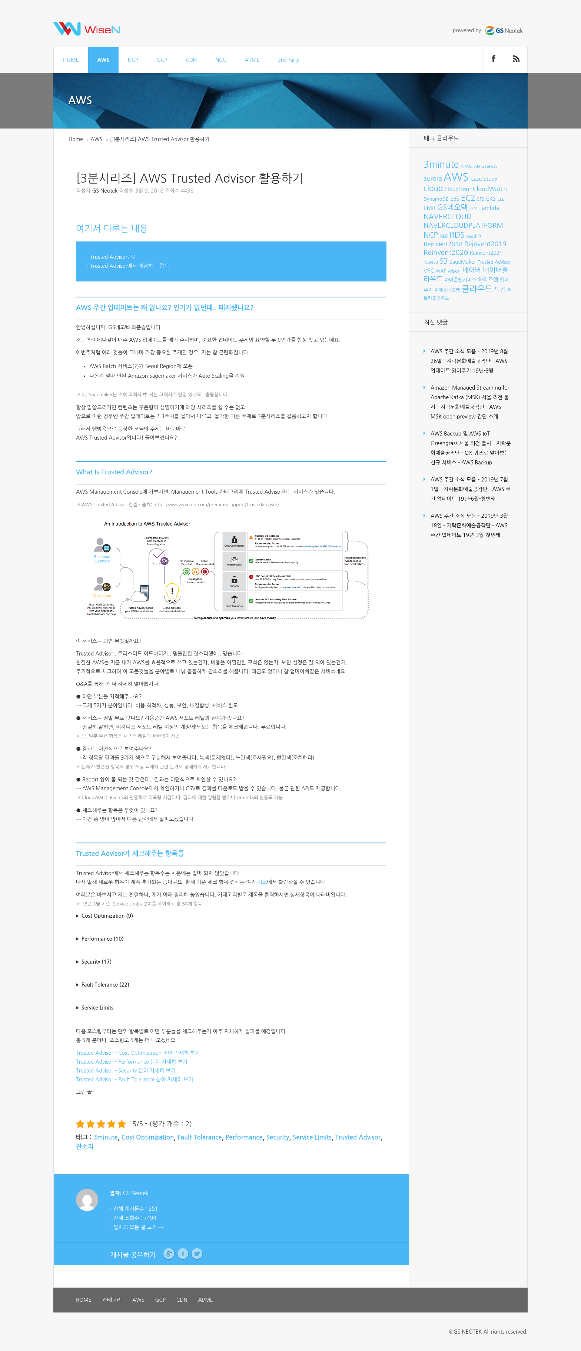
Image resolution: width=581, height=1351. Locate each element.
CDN (191, 60)
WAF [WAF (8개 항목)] (441, 270)
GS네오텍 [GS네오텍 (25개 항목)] (452, 207)
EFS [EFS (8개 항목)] (480, 199)
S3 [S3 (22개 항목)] (444, 261)
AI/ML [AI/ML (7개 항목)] (466, 166)
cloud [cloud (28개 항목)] (433, 188)
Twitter (197, 1254)
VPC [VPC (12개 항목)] (429, 270)
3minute (105, 1137)
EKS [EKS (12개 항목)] (491, 198)
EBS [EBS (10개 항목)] (455, 198)
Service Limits (312, 1137)
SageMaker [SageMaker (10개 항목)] (462, 261)
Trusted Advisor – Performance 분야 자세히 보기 (131, 1061)
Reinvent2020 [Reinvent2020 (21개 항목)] (446, 252)
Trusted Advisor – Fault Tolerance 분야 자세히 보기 (134, 1079)
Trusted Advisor (358, 1137)
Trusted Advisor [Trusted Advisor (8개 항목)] (494, 262)
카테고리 (112, 1299)
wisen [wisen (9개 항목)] (454, 270)
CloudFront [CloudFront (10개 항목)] (458, 189)
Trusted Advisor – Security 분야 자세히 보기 (126, 1070)
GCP (162, 60)
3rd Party (288, 60)
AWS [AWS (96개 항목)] (456, 176)
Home (76, 139)
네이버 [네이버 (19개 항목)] (471, 270)
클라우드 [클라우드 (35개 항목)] (477, 289)
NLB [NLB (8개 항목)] (443, 236)
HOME (71, 60)
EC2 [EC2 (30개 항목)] (468, 198)
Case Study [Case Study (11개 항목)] (483, 178)
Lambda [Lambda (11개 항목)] (489, 208)
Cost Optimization (147, 1137)
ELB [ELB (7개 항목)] (501, 199)
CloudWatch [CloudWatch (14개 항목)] (490, 189)
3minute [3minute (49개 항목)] (441, 164)
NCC (220, 60)
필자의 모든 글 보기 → (138, 1227)
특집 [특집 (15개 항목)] (500, 290)
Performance (243, 1137)
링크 (262, 882)
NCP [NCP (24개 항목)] (431, 235)
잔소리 (85, 1147)
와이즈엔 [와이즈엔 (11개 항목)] (488, 279)
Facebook (183, 1254)
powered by (489, 30)
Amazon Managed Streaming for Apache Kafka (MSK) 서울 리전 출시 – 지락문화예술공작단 (470, 397)
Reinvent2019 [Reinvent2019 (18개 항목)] (485, 244)
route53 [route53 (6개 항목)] (431, 262)
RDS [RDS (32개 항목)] (457, 235)
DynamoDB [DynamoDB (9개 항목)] (436, 199)
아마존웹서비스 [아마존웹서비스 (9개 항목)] (460, 279)
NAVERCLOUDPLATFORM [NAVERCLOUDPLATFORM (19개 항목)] (463, 225)
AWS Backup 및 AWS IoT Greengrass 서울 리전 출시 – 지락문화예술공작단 (471, 443)
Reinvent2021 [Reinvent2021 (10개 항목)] (486, 253)
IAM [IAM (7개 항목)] (473, 208)
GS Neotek (104, 190)
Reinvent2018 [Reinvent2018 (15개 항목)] (443, 244)
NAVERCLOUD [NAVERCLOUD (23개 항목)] (448, 216)
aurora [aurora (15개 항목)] (433, 178)
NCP (133, 60)
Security (277, 1137)
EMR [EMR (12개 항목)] (429, 208)
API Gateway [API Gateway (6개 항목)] (485, 166)
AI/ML (252, 60)
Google (169, 1254)
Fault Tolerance (199, 1137)
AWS (103, 60)
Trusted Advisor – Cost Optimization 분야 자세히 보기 (138, 1052)
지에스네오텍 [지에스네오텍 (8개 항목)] (447, 290)
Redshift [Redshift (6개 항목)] (474, 236)
